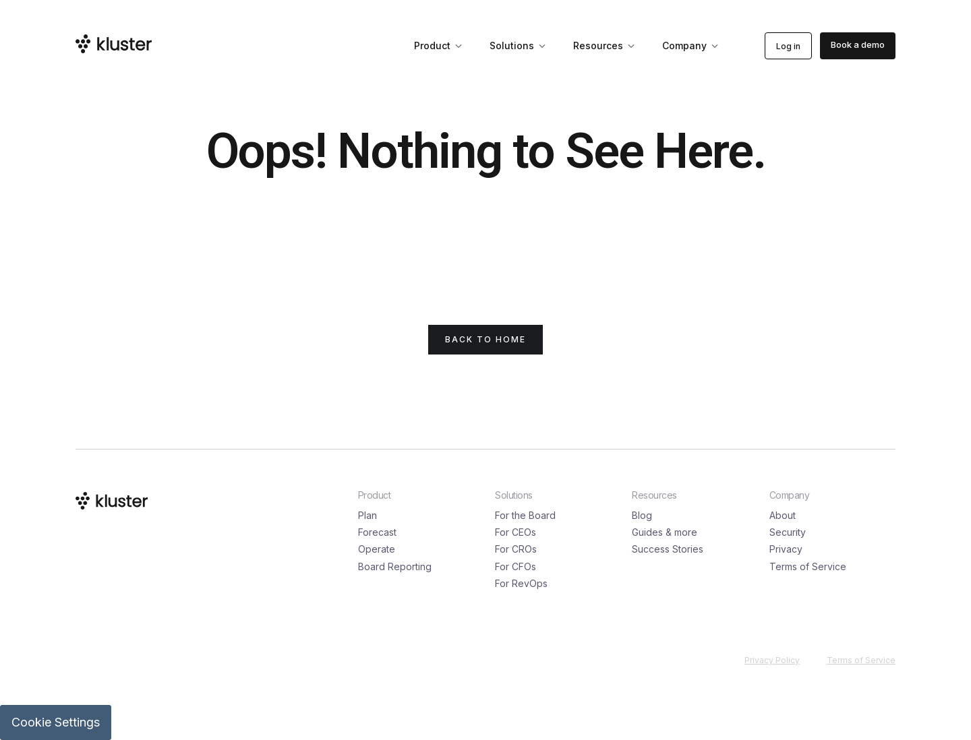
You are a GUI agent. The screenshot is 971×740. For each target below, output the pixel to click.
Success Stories (667, 549)
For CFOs (515, 566)
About (782, 515)
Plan (367, 515)
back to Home (485, 339)
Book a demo (858, 44)
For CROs (516, 549)
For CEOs (515, 532)
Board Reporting (395, 566)
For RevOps (521, 583)
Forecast (377, 532)
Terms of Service (807, 566)
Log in (788, 46)
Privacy (785, 549)
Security (787, 532)
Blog (642, 515)
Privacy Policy (772, 660)
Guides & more (664, 532)
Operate (376, 549)
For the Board (525, 515)
